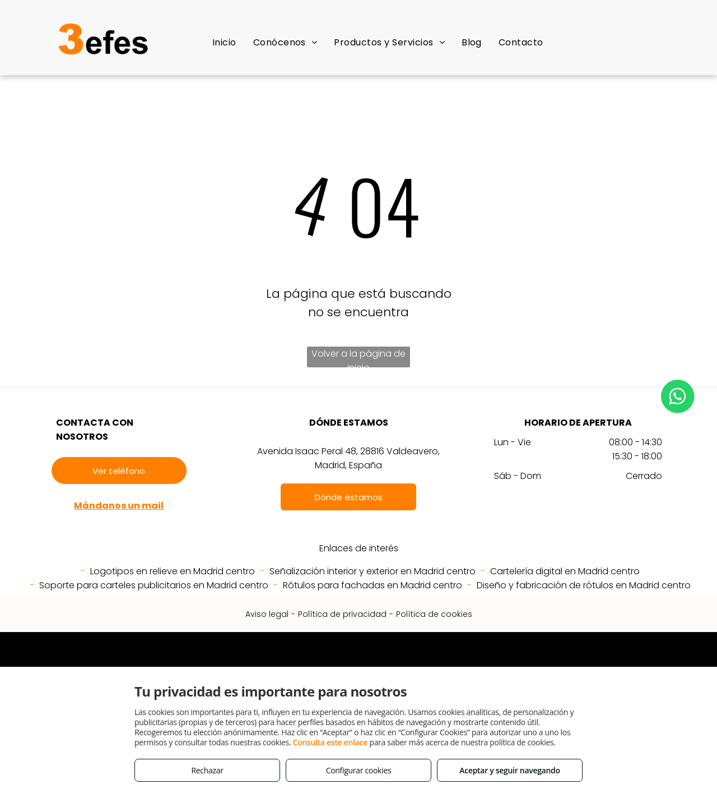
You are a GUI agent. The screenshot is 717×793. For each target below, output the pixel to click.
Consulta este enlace (330, 742)
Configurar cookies (359, 770)
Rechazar (207, 770)
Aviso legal (266, 614)
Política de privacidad (342, 614)
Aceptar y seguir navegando (509, 770)
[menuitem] (224, 42)
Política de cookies (434, 614)
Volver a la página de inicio (358, 357)
